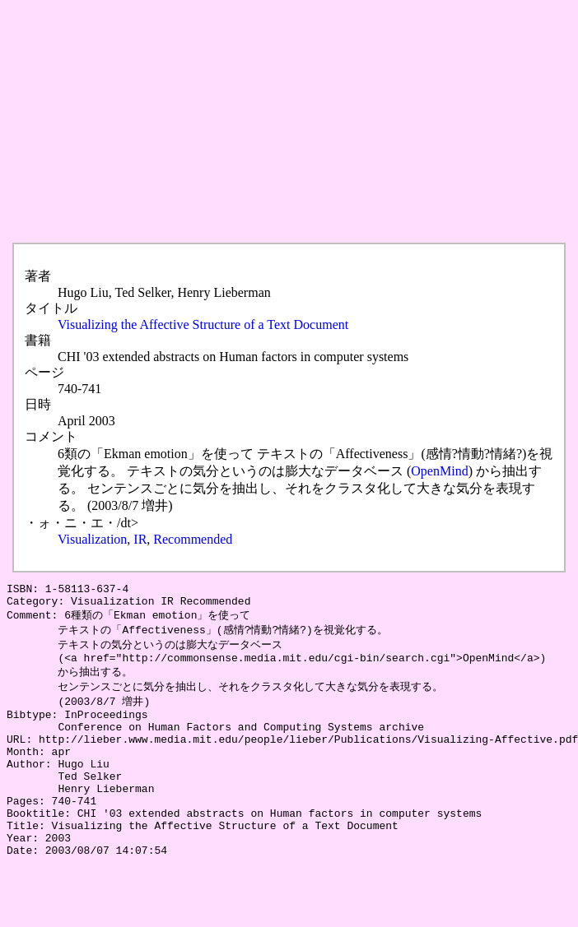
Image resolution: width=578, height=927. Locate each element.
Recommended (192, 539)
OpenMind (439, 471)
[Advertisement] (242, 122)
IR (140, 539)
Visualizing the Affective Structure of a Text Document (203, 324)
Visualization (92, 539)
